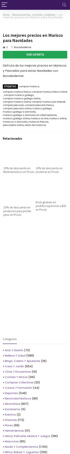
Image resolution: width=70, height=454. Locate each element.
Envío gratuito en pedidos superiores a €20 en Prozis (51, 205)
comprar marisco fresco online (49, 91)
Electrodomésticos (18, 398)
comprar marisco (29, 86)
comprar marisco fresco (17, 91)
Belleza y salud (15, 355)
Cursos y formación (18, 388)
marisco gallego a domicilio (19, 111)
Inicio (6, 15)
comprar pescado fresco (39, 105)
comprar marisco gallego (19, 95)
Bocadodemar (22, 47)
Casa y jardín (14, 366)
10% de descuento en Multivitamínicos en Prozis (18, 170)
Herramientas (14, 431)
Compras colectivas (19, 382)
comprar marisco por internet (48, 101)
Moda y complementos (21, 447)
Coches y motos (16, 377)
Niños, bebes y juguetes (22, 452)
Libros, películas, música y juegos (27, 436)
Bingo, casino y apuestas (22, 361)
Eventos (10, 414)
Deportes (11, 393)
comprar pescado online (17, 108)
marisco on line (39, 118)
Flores (9, 425)
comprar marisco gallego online (21, 98)
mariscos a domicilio (15, 121)
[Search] (64, 5)
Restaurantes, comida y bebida (34, 15)
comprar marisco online (17, 101)
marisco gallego (42, 108)
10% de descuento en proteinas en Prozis (49, 170)
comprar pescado (13, 105)
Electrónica (12, 404)
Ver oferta (35, 55)
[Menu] (4, 5)
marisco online (57, 118)
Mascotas (12, 441)
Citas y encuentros (18, 372)
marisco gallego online (16, 118)
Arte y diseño (14, 350)
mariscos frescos (38, 121)
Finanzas (11, 420)
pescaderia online (13, 125)
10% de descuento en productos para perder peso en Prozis (17, 211)
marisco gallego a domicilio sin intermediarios (30, 115)
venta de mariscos (35, 125)
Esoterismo (12, 409)
